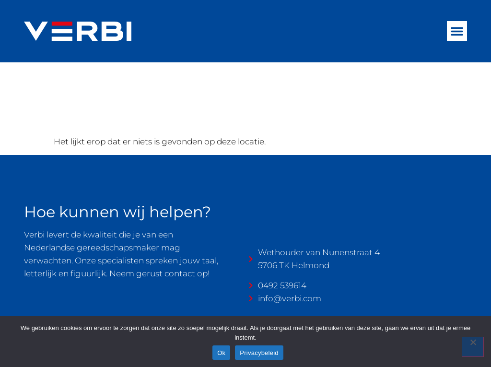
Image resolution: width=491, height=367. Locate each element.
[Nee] (473, 347)
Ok (221, 352)
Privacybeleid (259, 352)
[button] (457, 31)
